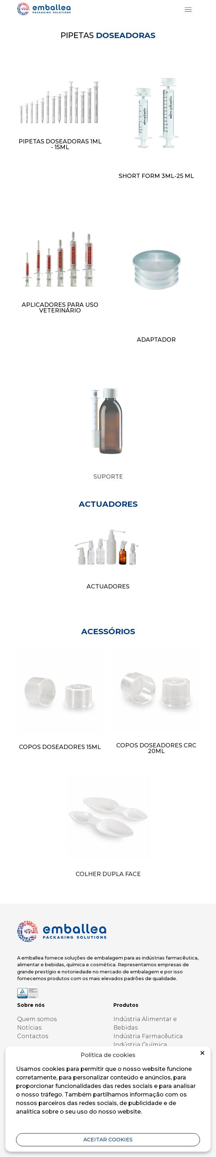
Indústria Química (140, 1044)
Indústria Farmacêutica (148, 1036)
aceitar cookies (108, 1139)
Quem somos (37, 1019)
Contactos (32, 1036)
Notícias (29, 1027)
